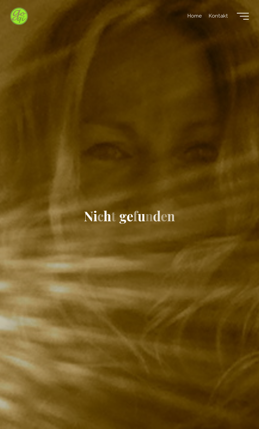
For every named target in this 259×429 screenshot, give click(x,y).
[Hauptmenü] (243, 16)
